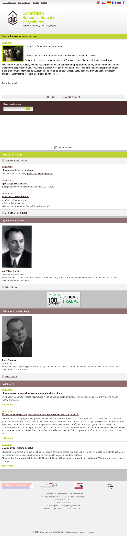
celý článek (7, 404)
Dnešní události (64, 147)
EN (99, 3)
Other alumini (11, 287)
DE (110, 3)
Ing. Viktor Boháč (10, 271)
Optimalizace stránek (75, 532)
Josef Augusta (9, 360)
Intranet (36, 3)
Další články (11, 376)
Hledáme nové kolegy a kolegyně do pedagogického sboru (32, 393)
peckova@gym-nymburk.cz (40, 173)
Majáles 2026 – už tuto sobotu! (17, 448)
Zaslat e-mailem (72, 97)
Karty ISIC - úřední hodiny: (15, 196)
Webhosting (45, 532)
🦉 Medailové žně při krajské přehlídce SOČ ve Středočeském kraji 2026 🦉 (40, 414)
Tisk (52, 97)
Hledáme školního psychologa (17, 170)
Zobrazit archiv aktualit (16, 160)
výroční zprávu (22, 186)
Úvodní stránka (9, 3)
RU (120, 3)
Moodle (44, 3)
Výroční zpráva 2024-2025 (15, 183)
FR (115, 3)
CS (104, 3)
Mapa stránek (24, 3)
